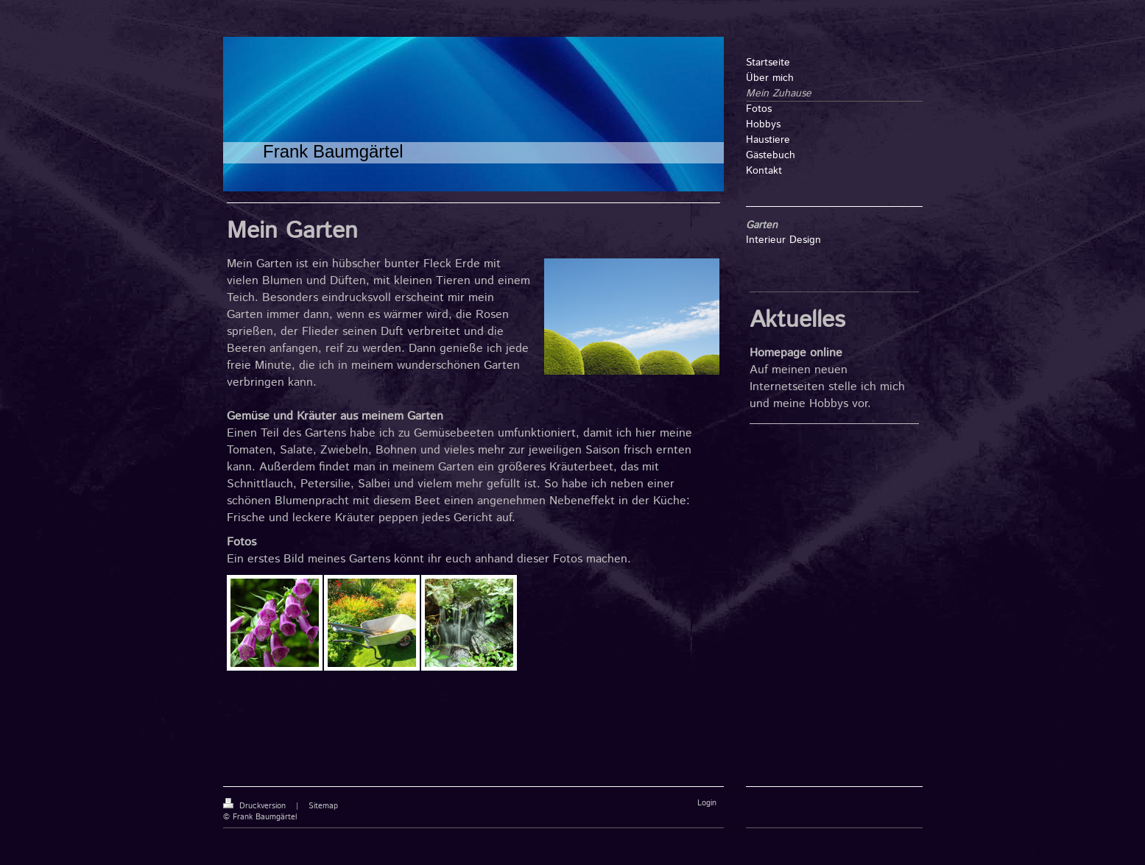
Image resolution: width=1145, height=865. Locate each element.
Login (706, 803)
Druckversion (256, 806)
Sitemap (323, 806)
